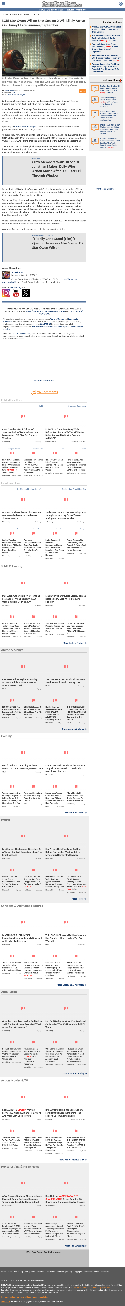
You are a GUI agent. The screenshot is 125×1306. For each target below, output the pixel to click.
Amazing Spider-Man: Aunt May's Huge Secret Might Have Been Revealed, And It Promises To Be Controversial (106, 68)
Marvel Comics (38, 529)
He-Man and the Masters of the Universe (30, 489)
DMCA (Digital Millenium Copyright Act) (45, 311)
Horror (19, 529)
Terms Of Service (37, 1271)
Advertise (105, 1271)
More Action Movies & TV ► (73, 1159)
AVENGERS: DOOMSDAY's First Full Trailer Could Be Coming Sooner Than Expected (106, 29)
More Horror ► (79, 898)
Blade (84, 449)
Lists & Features (66, 9)
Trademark (88, 1271)
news (14, 14)
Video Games (59, 529)
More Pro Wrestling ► (76, 1245)
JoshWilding (9, 90)
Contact (96, 1271)
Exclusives (52, 9)
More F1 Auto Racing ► (75, 1073)
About (25, 1271)
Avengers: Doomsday (77, 406)
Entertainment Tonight (16, 95)
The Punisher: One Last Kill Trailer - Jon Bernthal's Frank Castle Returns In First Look (106, 38)
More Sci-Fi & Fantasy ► (75, 643)
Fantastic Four (38, 449)
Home (5, 14)
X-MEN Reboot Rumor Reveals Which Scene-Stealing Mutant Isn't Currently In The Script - (106, 58)
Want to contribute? (44, 379)
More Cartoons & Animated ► (72, 984)
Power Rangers (81, 529)
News (42, 9)
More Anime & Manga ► (74, 729)
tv (21, 14)
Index (10, 1271)
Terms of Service (57, 319)
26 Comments (44, 392)
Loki (13, 93)
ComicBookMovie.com (21, 333)
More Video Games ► (76, 812)
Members (81, 9)
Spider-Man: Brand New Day (74, 489)
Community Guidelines (55, 1271)
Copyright (78, 1271)
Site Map (18, 1271)
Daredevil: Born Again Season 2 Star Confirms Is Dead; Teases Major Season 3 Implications (105, 48)
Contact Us (5, 1301)
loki (38, 14)
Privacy (69, 1271)
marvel (28, 14)
